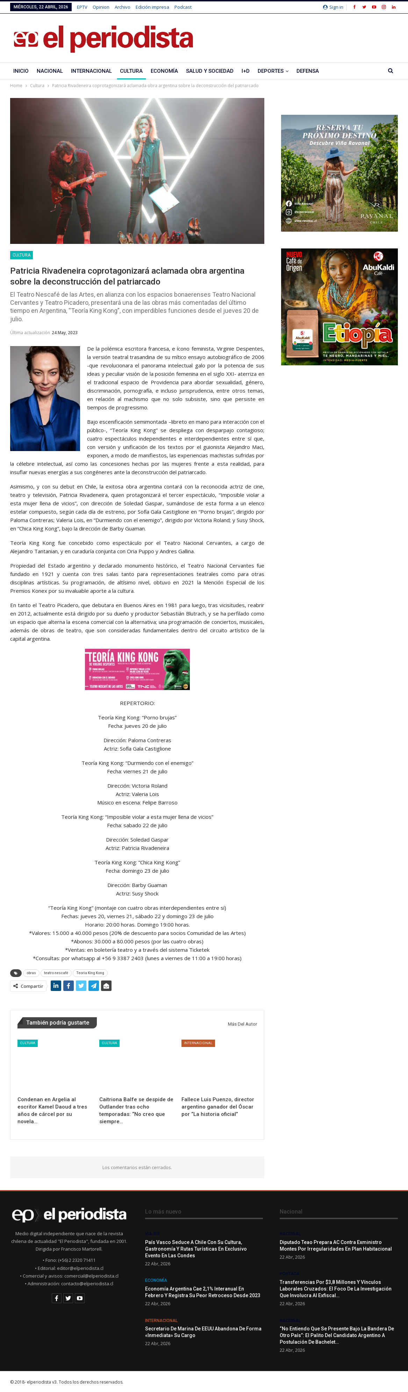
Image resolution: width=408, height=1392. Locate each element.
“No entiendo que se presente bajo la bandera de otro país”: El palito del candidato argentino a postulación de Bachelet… (337, 1335)
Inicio (21, 71)
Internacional (91, 71)
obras (31, 973)
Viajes (152, 1233)
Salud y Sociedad (210, 71)
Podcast (183, 7)
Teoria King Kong (90, 973)
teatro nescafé (56, 973)
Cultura (131, 71)
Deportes (271, 71)
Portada (290, 1273)
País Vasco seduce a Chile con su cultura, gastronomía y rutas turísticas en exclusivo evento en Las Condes (196, 1248)
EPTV (82, 7)
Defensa (307, 71)
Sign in (333, 7)
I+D (246, 71)
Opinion (101, 7)
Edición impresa (152, 7)
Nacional (50, 71)
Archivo (122, 7)
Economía (164, 71)
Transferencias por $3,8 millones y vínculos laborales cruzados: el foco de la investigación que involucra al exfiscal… (336, 1288)
